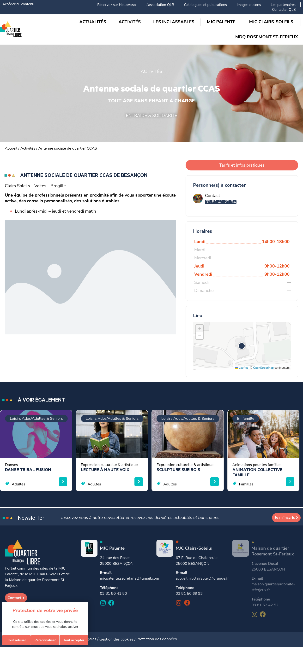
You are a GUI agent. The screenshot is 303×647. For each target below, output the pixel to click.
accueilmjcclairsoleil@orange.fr (202, 578)
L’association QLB (160, 4)
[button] (241, 346)
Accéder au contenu (18, 4)
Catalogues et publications (205, 4)
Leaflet (241, 368)
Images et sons (249, 4)
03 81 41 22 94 (221, 202)
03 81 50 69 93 (189, 593)
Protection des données (156, 639)
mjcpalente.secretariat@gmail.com (129, 578)
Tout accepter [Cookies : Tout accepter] (73, 640)
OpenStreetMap (263, 368)
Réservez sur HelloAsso (116, 4)
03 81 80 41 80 (113, 593)
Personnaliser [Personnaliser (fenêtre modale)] (45, 640)
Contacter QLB (284, 9)
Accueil (11, 148)
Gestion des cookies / (118, 639)
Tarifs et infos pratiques (241, 165)
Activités (27, 148)
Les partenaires (283, 4)
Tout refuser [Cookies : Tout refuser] (16, 640)
